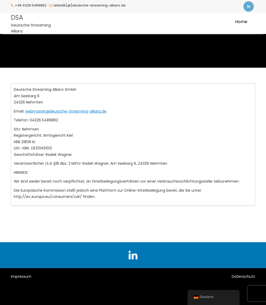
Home (241, 22)
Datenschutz (243, 276)
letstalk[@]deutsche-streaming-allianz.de (87, 5)
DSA (17, 17)
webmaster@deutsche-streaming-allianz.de (66, 111)
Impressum (21, 276)
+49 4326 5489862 (28, 5)
